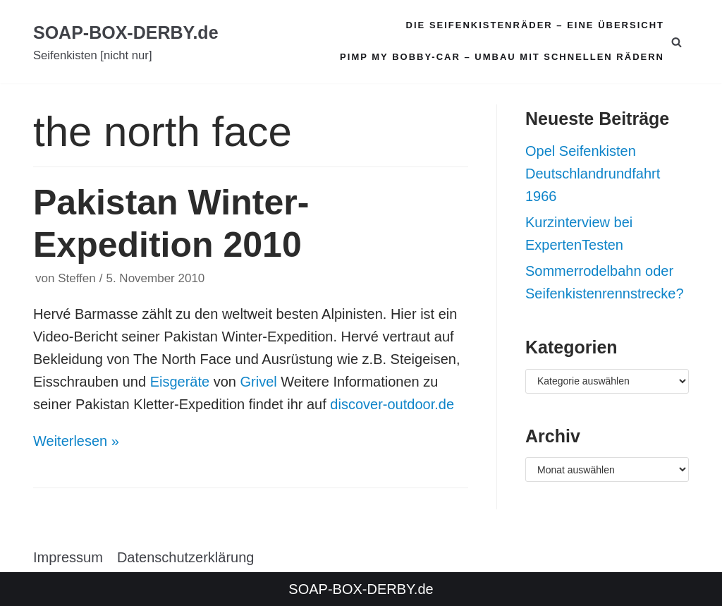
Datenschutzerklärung (186, 557)
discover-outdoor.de (392, 404)
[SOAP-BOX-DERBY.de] (126, 42)
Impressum (68, 557)
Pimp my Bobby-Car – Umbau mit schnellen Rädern (502, 56)
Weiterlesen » (76, 441)
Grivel (258, 381)
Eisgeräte (180, 381)
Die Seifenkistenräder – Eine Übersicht (535, 25)
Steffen (77, 278)
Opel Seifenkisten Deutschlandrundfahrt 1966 (592, 173)
